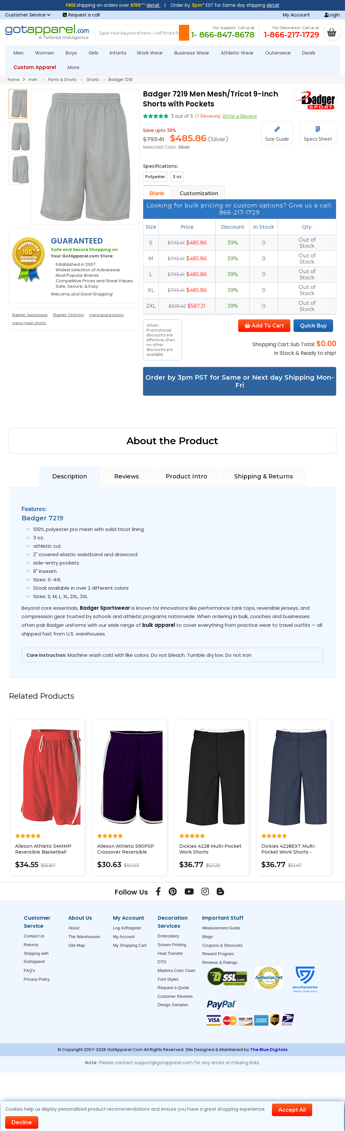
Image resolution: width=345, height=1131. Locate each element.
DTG (162, 961)
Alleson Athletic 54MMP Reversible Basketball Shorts (43, 852)
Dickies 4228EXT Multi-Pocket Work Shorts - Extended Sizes (288, 852)
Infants (120, 52)
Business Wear (194, 52)
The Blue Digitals (268, 1049)
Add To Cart (264, 326)
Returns (31, 944)
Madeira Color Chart (176, 970)
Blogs (207, 936)
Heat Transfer (170, 953)
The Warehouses (84, 936)
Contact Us (34, 936)
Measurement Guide (221, 928)
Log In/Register (127, 928)
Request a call (81, 15)
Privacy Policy (37, 979)
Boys (74, 52)
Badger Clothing (68, 314)
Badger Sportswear (30, 314)
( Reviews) (207, 116)
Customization (199, 193)
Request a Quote (173, 987)
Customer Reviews (175, 996)
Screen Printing (172, 944)
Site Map (76, 945)
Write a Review (239, 116)
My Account (296, 15)
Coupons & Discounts (222, 945)
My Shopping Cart (129, 945)
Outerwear (280, 52)
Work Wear (152, 52)
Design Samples (173, 1004)
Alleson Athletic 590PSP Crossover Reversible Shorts (125, 852)
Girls (96, 52)
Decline (22, 1122)
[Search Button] (184, 33)
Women (47, 52)
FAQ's (29, 970)
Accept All (292, 1110)
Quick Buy (313, 326)
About (73, 928)
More (76, 67)
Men (21, 52)
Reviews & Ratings (219, 962)
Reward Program (218, 953)
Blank (157, 193)
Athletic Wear (240, 52)
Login (332, 15)
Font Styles (168, 979)
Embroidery (168, 936)
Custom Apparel (37, 67)
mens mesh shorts (29, 322)
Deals (308, 52)
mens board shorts (106, 314)
